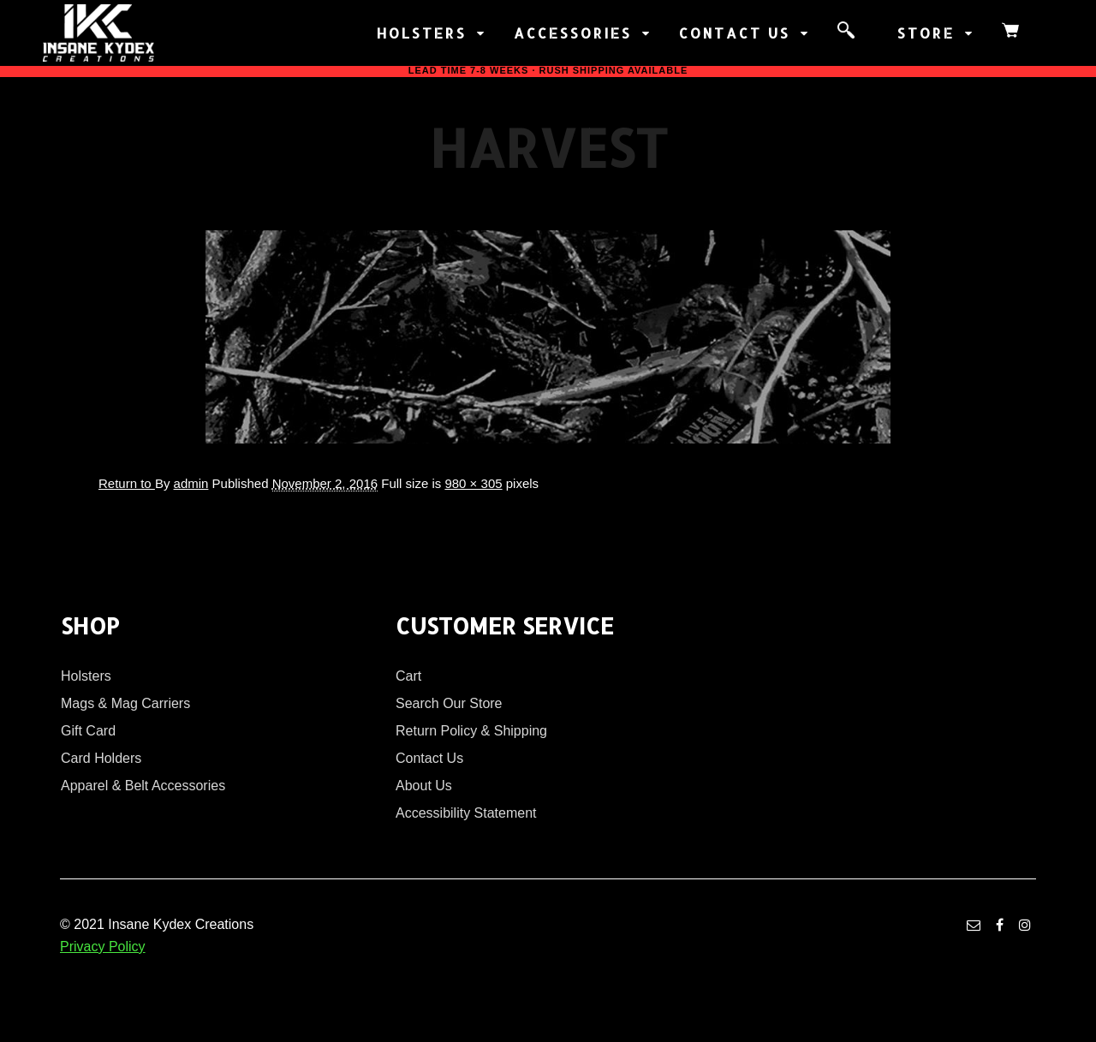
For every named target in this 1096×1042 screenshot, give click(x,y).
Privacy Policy (103, 946)
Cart (408, 676)
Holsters (86, 676)
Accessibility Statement (466, 813)
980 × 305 (473, 483)
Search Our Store (449, 703)
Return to (126, 483)
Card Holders (101, 758)
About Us (424, 785)
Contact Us (429, 758)
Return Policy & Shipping (471, 730)
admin (191, 483)
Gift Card (88, 730)
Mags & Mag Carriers (125, 703)
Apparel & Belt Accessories (143, 785)
